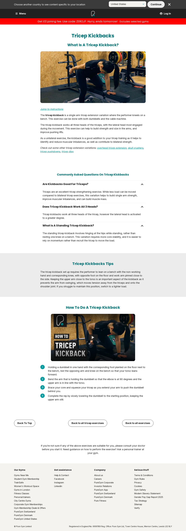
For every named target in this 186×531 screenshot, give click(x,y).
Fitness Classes (21, 493)
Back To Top (24, 423)
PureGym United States (25, 519)
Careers (98, 479)
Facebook (59, 479)
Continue (156, 4)
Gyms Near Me (21, 475)
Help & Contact (61, 475)
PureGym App (101, 489)
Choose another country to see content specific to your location (49, 4)
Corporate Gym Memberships (28, 504)
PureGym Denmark (23, 515)
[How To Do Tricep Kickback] (93, 337)
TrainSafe (19, 482)
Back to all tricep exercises (88, 423)
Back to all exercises (138, 423)
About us (98, 475)
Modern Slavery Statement (147, 493)
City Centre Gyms (22, 500)
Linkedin (58, 486)
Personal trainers (22, 497)
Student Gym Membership (26, 479)
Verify (137, 508)
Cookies (138, 486)
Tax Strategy (140, 500)
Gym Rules (139, 479)
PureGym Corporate (104, 482)
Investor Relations (103, 486)
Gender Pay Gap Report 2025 (148, 497)
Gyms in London (22, 489)
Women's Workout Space (26, 486)
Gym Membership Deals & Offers (30, 508)
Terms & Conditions (143, 475)
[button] (93, 184)
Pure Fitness (100, 500)
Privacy (138, 482)
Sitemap (138, 504)
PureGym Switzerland (24, 511)
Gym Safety (140, 489)
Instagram (59, 482)
